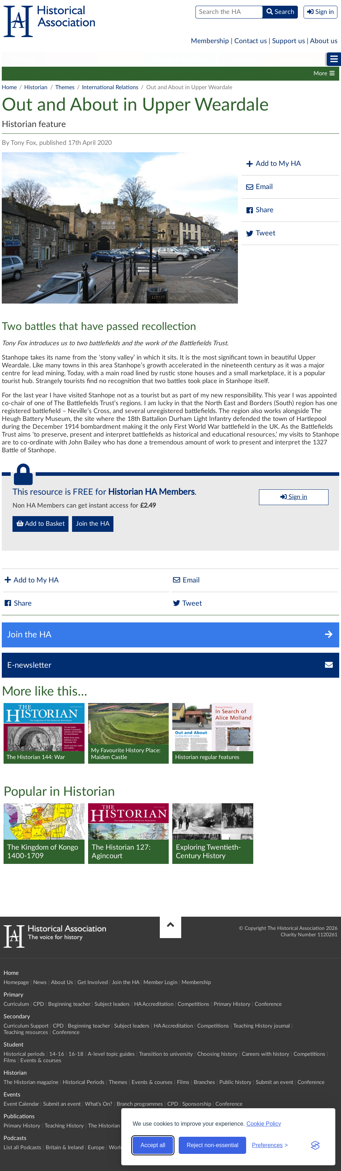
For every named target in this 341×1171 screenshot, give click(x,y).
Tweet (260, 233)
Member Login (160, 982)
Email (259, 187)
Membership (210, 41)
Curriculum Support (26, 1026)
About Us (62, 982)
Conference (268, 1004)
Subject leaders (112, 1004)
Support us (288, 41)
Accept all (153, 1145)
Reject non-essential (212, 1145)
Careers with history (265, 1054)
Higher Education (180, 59)
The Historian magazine (34, 73)
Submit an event (274, 1082)
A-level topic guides (111, 1054)
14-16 (56, 1054)
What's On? (98, 1104)
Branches (248, 73)
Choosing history (217, 1054)
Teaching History (64, 1126)
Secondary (71, 59)
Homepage (16, 982)
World (116, 1147)
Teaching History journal (261, 1026)
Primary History (232, 1004)
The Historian (104, 1126)
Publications (294, 59)
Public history (288, 73)
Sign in (293, 496)
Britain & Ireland (64, 1147)
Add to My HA (273, 164)
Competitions (193, 1004)
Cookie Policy (263, 1124)
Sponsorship (196, 1104)
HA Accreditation (153, 1004)
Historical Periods (97, 73)
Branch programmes (140, 1104)
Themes (139, 73)
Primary (23, 59)
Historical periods (24, 1054)
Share (259, 210)
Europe (96, 1147)
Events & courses (181, 73)
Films (220, 73)
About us (323, 41)
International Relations (110, 87)
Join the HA (93, 524)
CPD (38, 1004)
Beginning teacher (69, 1004)
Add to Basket (40, 523)
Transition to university (166, 1054)
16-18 (75, 1054)
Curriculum (16, 1004)
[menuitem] (23, 59)
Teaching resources (26, 1032)
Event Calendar (21, 1104)
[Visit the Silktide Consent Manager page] (315, 1145)
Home (9, 87)
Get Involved (92, 982)
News (40, 982)
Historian (241, 59)
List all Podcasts (22, 1147)
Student (120, 59)
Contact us (250, 41)
